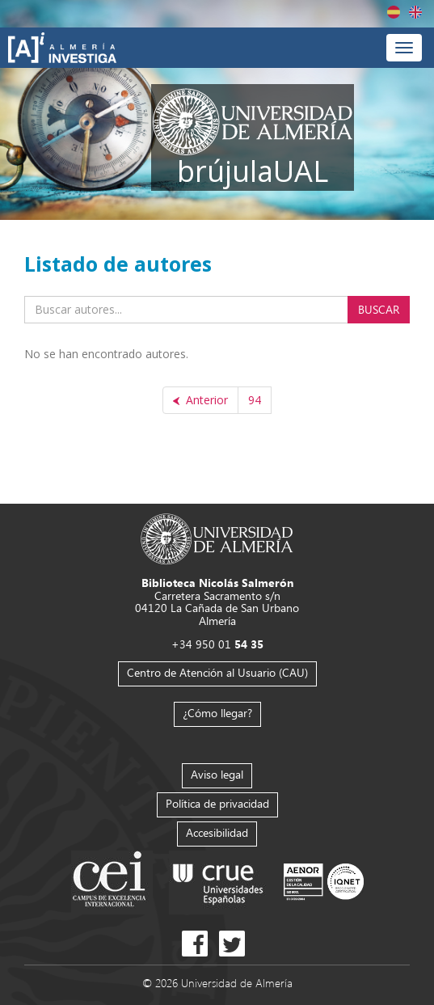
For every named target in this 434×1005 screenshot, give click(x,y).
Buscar (378, 309)
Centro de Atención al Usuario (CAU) (217, 672)
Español (393, 12)
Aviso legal (217, 774)
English (415, 12)
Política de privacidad (217, 803)
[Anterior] (200, 400)
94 (254, 399)
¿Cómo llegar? (217, 712)
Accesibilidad (217, 832)
